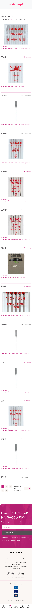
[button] (3, 607)
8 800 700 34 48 (15, 555)
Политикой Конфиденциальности (11, 540)
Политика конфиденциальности (16, 577)
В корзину (27, 57)
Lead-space (20, 600)
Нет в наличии (26, 95)
